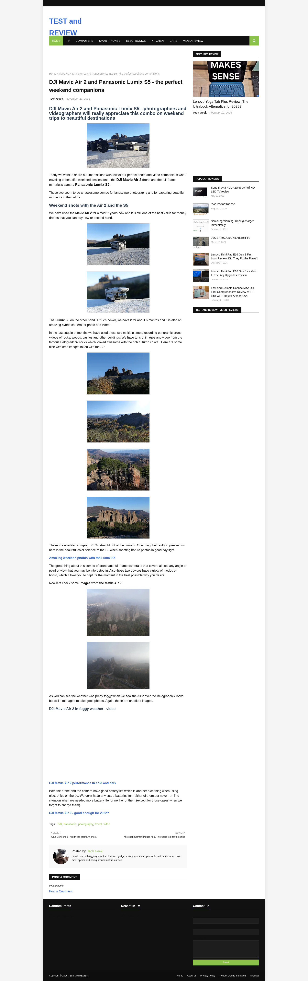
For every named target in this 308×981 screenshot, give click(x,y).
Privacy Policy (207, 975)
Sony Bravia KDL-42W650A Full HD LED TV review (233, 189)
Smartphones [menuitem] (109, 40)
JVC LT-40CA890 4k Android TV (230, 237)
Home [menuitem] (56, 40)
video (106, 824)
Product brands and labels (232, 975)
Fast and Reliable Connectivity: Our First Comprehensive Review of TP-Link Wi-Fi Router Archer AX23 (232, 291)
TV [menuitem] (68, 40)
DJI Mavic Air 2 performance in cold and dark (82, 783)
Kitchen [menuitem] (158, 40)
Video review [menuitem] (193, 40)
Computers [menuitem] (84, 40)
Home (180, 975)
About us (191, 975)
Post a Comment (60, 891)
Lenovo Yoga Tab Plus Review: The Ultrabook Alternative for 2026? (220, 104)
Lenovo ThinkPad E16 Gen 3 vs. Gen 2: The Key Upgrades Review (234, 273)
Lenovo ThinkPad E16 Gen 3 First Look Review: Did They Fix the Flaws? (234, 256)
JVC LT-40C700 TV (223, 204)
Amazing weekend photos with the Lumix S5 (82, 558)
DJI (60, 824)
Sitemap (254, 975)
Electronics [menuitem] (136, 40)
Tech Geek (95, 851)
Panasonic (69, 824)
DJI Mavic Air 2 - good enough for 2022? (79, 813)
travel (98, 824)
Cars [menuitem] (173, 40)
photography (85, 824)
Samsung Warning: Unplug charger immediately (232, 223)
